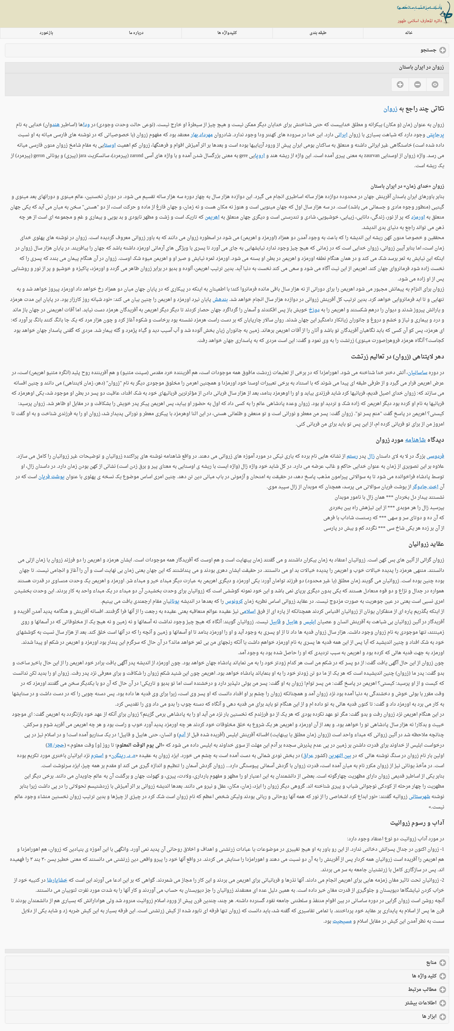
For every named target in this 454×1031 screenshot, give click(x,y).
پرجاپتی (435, 135)
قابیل (275, 622)
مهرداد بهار (202, 135)
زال (371, 456)
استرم (97, 755)
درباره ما (136, 33)
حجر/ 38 (55, 745)
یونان (174, 601)
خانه (409, 33)
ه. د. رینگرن (123, 755)
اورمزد (418, 217)
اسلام (250, 611)
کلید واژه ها (399, 976)
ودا (86, 124)
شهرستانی (419, 796)
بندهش (220, 299)
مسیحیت (342, 921)
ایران (343, 135)
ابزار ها (404, 1016)
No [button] (417, 85)
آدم (182, 735)
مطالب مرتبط (397, 989)
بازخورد (46, 33)
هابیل (292, 622)
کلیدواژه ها (227, 33)
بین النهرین (339, 755)
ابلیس (309, 622)
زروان (390, 108)
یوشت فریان (51, 477)
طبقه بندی (318, 33)
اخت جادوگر (425, 487)
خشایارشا (57, 880)
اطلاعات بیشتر (396, 1003)
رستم (352, 456)
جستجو (403, 50)
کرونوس (234, 601)
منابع (406, 962)
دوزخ (314, 310)
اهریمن (212, 217)
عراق (308, 755)
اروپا (260, 155)
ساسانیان (417, 372)
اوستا (110, 145)
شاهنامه (415, 440)
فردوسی (435, 456)
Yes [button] (400, 85)
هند (56, 124)
